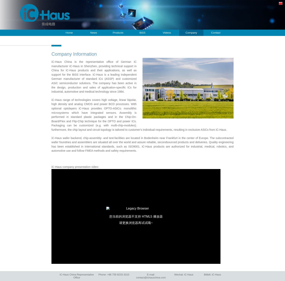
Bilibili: (212, 274)
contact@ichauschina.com (151, 277)
